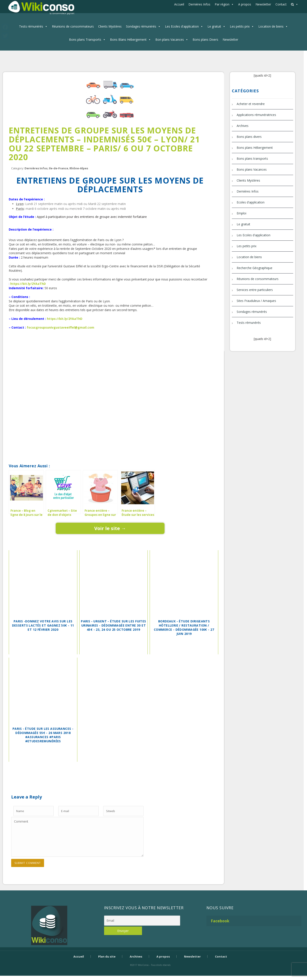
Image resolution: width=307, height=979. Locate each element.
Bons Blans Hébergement (128, 39)
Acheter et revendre (251, 104)
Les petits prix (240, 26)
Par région (222, 4)
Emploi (241, 213)
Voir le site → (110, 528)
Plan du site (106, 956)
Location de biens (271, 26)
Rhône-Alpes (78, 168)
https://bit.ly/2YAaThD (28, 284)
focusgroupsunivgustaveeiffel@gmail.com (60, 327)
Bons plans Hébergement (255, 147)
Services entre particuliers (255, 290)
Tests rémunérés (31, 26)
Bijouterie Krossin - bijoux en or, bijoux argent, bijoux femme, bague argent (150, 972)
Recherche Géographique (254, 268)
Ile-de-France (58, 168)
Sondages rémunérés (141, 26)
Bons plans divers (249, 137)
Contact (281, 4)
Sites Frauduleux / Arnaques (256, 301)
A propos (244, 4)
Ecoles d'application (250, 202)
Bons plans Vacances (252, 169)
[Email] (142, 921)
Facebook (220, 920)
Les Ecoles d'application (182, 26)
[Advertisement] (110, 345)
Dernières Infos (199, 4)
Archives (242, 126)
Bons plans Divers (205, 39)
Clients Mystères (110, 26)
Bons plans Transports (85, 39)
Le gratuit (214, 26)
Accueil (179, 4)
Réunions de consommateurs (73, 26)
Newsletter (263, 4)
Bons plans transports (252, 158)
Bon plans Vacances (169, 39)
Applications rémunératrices (256, 115)
